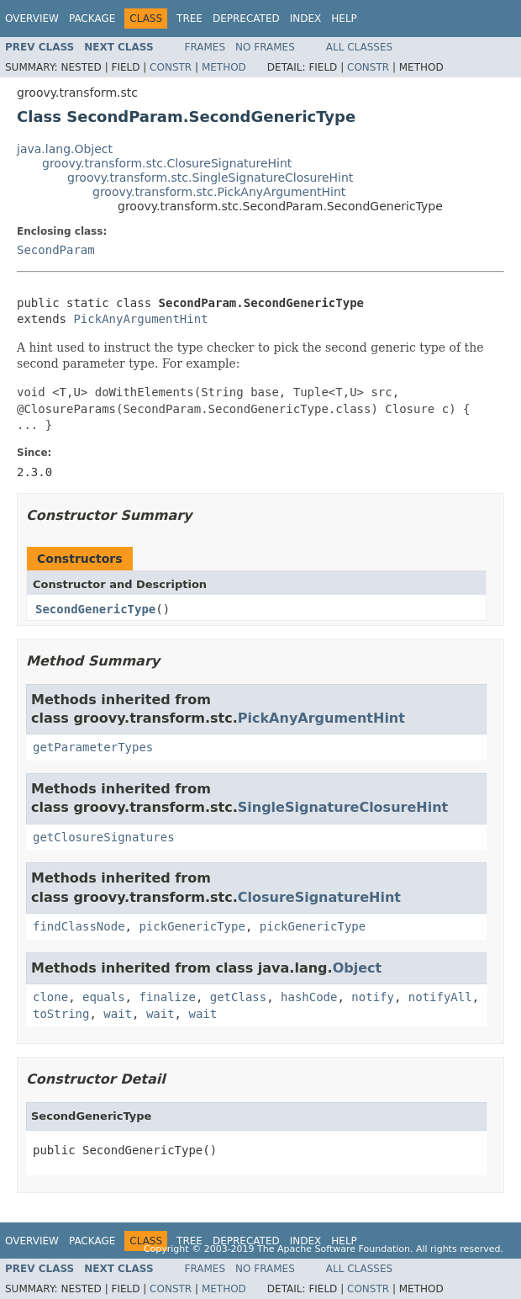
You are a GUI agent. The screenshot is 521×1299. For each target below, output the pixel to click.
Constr (171, 67)
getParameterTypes (93, 747)
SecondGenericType (95, 609)
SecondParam (56, 250)
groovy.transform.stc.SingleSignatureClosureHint (210, 177)
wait (117, 1014)
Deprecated (246, 18)
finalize (167, 997)
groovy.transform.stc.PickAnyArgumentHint (218, 192)
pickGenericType (192, 926)
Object (357, 968)
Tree (189, 18)
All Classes (359, 47)
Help (344, 18)
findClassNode (79, 926)
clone (50, 997)
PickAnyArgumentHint (140, 319)
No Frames (265, 47)
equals (103, 997)
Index (306, 18)
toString (61, 1014)
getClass (238, 997)
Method (224, 67)
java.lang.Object (65, 149)
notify (372, 997)
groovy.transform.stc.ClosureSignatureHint (167, 163)
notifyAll (440, 997)
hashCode (309, 997)
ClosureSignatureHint (319, 897)
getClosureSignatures (104, 837)
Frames (205, 47)
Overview (32, 18)
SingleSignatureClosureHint (343, 807)
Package (92, 18)
